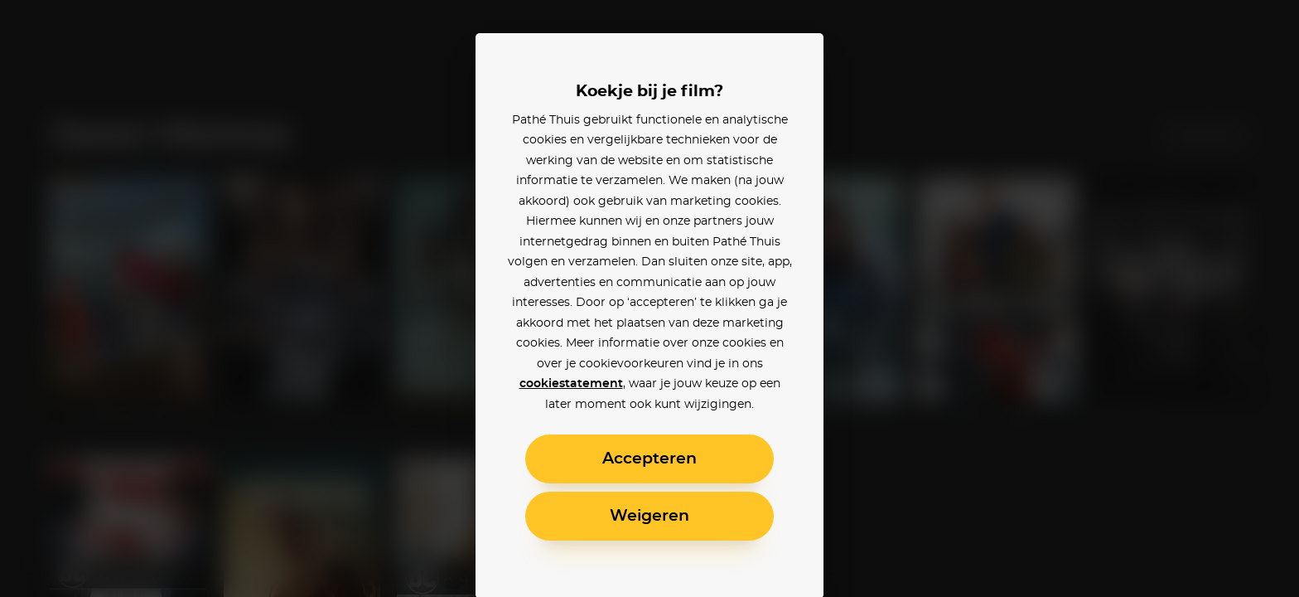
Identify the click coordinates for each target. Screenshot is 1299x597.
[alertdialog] (649, 298)
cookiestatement (571, 384)
